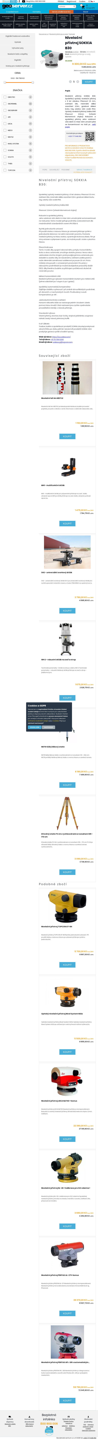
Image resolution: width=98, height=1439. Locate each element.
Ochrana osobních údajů (38, 721)
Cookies (56, 721)
